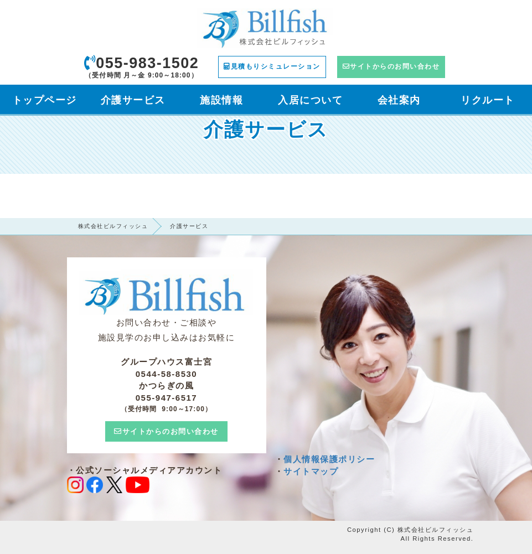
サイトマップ (310, 471)
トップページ (44, 100)
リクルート (488, 100)
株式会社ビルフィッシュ (113, 226)
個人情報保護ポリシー (329, 459)
